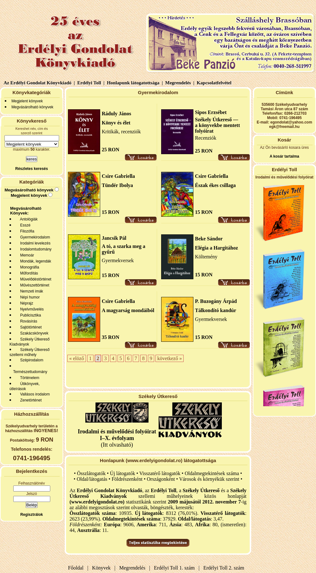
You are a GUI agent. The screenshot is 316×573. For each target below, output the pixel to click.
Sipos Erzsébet (211, 112)
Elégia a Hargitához (216, 247)
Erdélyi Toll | (90, 82)
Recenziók (205, 138)
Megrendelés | (179, 82)
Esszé (24, 225)
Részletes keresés (31, 168)
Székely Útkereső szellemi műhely (29, 352)
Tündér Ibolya (117, 185)
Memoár (26, 255)
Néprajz (25, 303)
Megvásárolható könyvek (32, 107)
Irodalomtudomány (35, 249)
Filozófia (26, 231)
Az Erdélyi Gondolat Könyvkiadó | (39, 82)
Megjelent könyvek (27, 101)
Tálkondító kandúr (215, 310)
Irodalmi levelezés (34, 243)
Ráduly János (116, 113)
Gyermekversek (118, 260)
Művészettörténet (33, 285)
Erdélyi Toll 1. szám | (175, 567)
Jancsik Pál (114, 238)
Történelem (28, 378)
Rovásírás (27, 321)
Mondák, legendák (34, 261)
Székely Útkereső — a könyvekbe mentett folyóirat (217, 125)
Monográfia (28, 267)
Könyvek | (102, 567)
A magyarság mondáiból (128, 310)
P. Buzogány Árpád (216, 301)
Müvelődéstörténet (34, 279)
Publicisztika (29, 315)
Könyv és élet (116, 122)
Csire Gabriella (118, 176)
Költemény (206, 256)
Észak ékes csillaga (215, 185)
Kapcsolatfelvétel (215, 82)
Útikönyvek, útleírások (24, 386)
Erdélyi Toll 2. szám (224, 567)
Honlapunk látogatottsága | (134, 82)
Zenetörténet (30, 400)
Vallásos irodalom (34, 394)
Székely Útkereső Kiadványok (29, 342)
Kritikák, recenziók (121, 131)
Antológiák (28, 219)
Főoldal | (78, 567)
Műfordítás (28, 273)
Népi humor (29, 297)
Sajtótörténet (30, 327)
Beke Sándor (209, 238)
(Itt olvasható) (117, 438)
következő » (169, 358)
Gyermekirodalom (34, 237)
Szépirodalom (30, 360)
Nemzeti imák (30, 291)
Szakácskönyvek (33, 333)
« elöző (76, 358)
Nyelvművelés (31, 309)
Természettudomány (29, 372)
